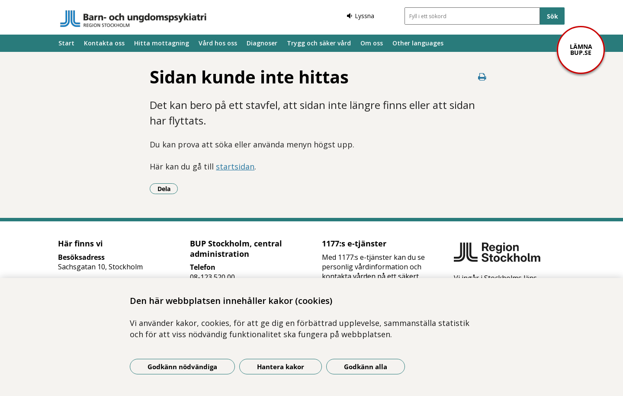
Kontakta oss (104, 43)
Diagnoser (262, 43)
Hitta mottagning (161, 43)
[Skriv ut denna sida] (482, 77)
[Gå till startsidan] (133, 19)
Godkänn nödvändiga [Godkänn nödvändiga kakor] (182, 366)
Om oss (371, 43)
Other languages (417, 43)
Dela (167, 188)
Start (66, 43)
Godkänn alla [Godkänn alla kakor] (365, 366)
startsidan (235, 166)
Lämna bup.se (581, 49)
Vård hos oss (218, 43)
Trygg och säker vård (319, 43)
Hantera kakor (280, 366)
